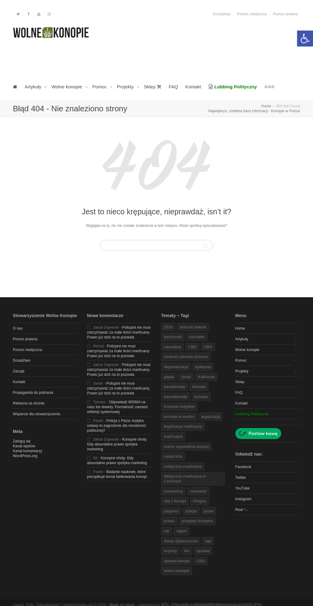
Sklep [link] (152, 86)
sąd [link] (208, 541)
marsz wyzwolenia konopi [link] (186, 446)
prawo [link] (169, 521)
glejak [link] (169, 377)
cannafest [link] (172, 347)
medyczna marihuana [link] (183, 466)
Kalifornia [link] (206, 377)
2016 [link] (168, 327)
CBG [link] (208, 347)
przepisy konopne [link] (197, 521)
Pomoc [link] (100, 86)
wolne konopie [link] (176, 570)
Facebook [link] (243, 467)
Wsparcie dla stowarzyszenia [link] (36, 414)
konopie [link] (201, 396)
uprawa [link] (203, 551)
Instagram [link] (243, 499)
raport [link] (181, 531)
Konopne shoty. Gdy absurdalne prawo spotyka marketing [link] (117, 444)
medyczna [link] (173, 456)
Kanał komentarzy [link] (27, 451)
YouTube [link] (242, 488)
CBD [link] (192, 347)
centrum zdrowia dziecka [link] (186, 356)
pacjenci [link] (171, 511)
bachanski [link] (173, 336)
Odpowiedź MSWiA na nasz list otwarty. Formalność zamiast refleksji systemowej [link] (117, 407)
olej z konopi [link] (175, 501)
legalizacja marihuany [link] (183, 426)
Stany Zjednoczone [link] (181, 541)
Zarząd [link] (18, 371)
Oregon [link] (199, 501)
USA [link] (201, 561)
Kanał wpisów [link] (24, 446)
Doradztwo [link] (222, 14)
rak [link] (166, 531)
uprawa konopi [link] (177, 561)
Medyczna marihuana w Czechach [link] (185, 478)
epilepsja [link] (203, 366)
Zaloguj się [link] (22, 441)
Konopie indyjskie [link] (179, 406)
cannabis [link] (197, 336)
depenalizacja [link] (176, 366)
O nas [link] (18, 328)
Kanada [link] (199, 386)
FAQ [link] (173, 86)
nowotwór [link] (198, 491)
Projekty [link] (126, 86)
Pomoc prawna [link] (285, 14)
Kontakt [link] (193, 86)
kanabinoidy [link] (174, 386)
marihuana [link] (173, 436)
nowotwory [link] (173, 491)
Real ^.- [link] (241, 510)
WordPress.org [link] (25, 456)
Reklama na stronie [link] (28, 403)
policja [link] (191, 511)
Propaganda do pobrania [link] (33, 392)
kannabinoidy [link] (175, 396)
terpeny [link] (170, 551)
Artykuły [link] (33, 86)
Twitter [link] (240, 477)
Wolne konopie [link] (67, 86)
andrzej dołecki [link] (193, 327)
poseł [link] (208, 511)
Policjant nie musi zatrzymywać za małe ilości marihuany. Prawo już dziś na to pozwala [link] (119, 332)
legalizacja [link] (210, 416)
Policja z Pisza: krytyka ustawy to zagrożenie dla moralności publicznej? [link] (116, 426)
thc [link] (186, 551)
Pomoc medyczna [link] (252, 14)
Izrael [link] (186, 377)
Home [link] (240, 328)
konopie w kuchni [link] (179, 416)
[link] (305, 38)
